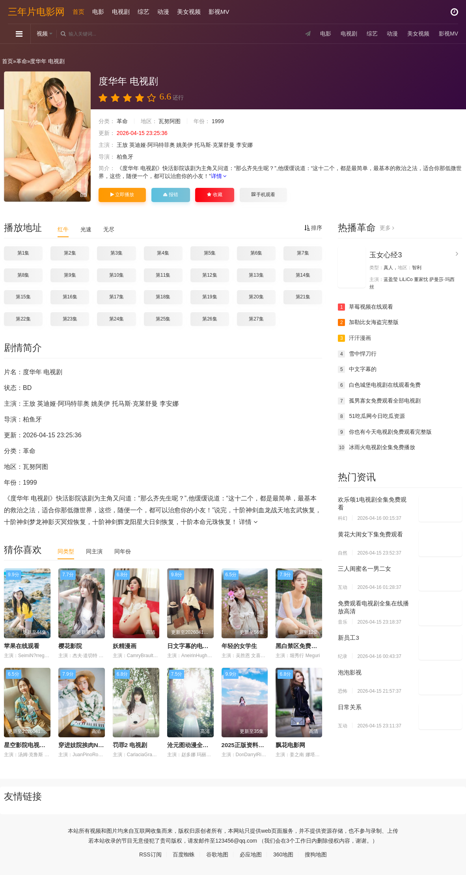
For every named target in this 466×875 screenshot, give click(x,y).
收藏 (214, 194)
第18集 (163, 297)
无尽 (108, 229)
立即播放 (122, 194)
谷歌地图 (217, 854)
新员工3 (348, 637)
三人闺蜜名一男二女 (364, 568)
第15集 (23, 297)
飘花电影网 (290, 745)
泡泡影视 (350, 672)
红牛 (63, 229)
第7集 (303, 253)
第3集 (116, 253)
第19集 (209, 297)
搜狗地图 (316, 854)
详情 (219, 176)
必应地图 (251, 854)
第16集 (70, 297)
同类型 (66, 551)
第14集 (303, 275)
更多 (387, 228)
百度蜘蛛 (184, 854)
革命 (21, 61)
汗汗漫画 (354, 338)
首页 (78, 11)
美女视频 (189, 11)
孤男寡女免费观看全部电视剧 (379, 400)
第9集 (70, 275)
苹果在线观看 (21, 646)
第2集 (70, 253)
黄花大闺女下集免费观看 (370, 533)
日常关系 (350, 706)
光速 (85, 229)
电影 (98, 11)
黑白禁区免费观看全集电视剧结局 (320, 646)
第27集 (256, 319)
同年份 (122, 551)
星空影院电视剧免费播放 (36, 745)
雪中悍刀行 (357, 354)
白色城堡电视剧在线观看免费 (379, 385)
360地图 (283, 854)
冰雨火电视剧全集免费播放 (376, 447)
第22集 (23, 319)
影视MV (219, 11)
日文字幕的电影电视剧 (196, 646)
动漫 (163, 11)
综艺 (143, 11)
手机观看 (263, 194)
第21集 (303, 297)
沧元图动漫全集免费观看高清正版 (211, 745)
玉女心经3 (385, 255)
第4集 (163, 253)
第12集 (209, 275)
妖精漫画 (124, 646)
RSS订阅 (150, 854)
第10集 (116, 275)
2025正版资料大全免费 (252, 745)
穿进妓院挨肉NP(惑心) (88, 745)
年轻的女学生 (239, 646)
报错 (170, 194)
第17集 (116, 297)
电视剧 (121, 11)
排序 (313, 228)
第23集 (70, 319)
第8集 (23, 275)
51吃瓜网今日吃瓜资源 (371, 416)
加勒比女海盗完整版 (368, 322)
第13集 (256, 275)
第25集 (163, 319)
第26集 (209, 319)
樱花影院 (70, 646)
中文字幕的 (357, 369)
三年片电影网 (36, 11)
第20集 (256, 297)
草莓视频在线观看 (365, 307)
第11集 (163, 275)
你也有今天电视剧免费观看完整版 (385, 432)
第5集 (210, 253)
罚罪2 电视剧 (130, 745)
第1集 (23, 253)
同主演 (94, 551)
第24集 (116, 319)
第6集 (256, 253)
